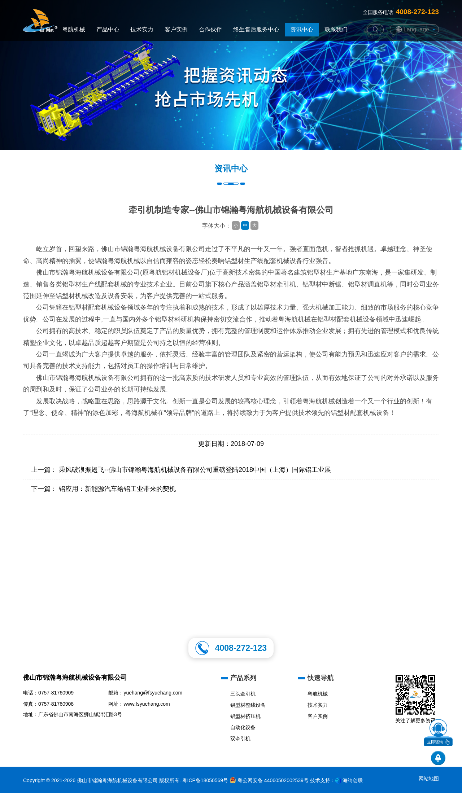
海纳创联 (353, 780)
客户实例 (318, 716)
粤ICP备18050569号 (205, 780)
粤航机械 (318, 694)
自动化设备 (243, 727)
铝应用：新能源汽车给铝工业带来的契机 (117, 488)
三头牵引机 (243, 694)
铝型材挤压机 (245, 716)
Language (416, 29)
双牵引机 (240, 738)
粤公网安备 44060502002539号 (269, 780)
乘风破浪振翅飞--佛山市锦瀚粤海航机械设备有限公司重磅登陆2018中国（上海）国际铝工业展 (195, 469)
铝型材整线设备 (248, 705)
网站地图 (429, 778)
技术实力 (318, 705)
